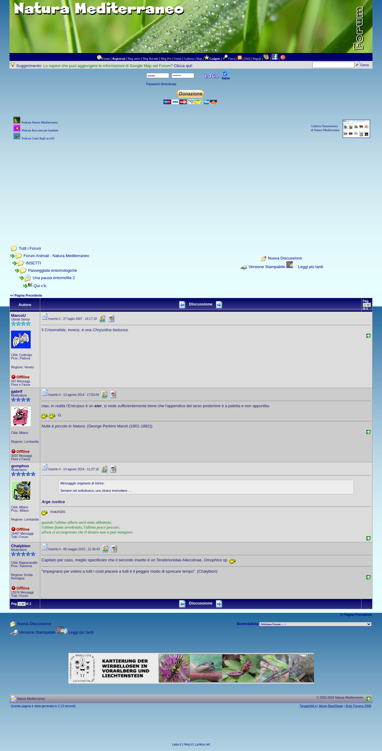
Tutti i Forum (30, 248)
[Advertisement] (191, 184)
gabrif (16, 391)
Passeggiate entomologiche (52, 270)
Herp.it (188, 744)
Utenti (177, 58)
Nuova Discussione (285, 258)
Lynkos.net (202, 744)
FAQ (247, 58)
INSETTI (33, 263)
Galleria (189, 58)
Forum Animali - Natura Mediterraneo (56, 255)
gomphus (20, 466)
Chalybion (20, 546)
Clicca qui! (183, 65)
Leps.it (176, 744)
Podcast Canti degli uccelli (37, 138)
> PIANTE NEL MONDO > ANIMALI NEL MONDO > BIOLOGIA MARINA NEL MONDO (315, 624)
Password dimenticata (161, 84)
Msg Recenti (151, 58)
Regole (257, 58)
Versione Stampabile (267, 266)
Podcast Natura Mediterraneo (39, 122)
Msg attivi (134, 58)
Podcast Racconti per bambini (39, 130)
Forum (106, 58)
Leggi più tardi (310, 266)
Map (199, 58)
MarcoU (18, 315)
